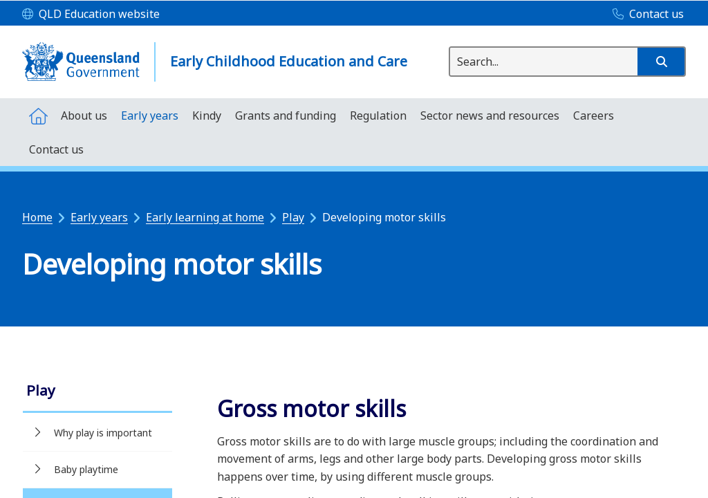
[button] (660, 61)
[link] (97, 392)
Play (293, 217)
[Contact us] (645, 14)
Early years (99, 217)
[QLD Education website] (91, 14)
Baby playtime (86, 469)
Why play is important (103, 432)
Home (37, 217)
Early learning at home (205, 217)
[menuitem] (38, 115)
